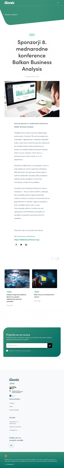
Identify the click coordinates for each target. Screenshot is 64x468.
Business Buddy (14, 410)
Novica (32, 35)
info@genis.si (13, 430)
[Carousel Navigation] (54, 259)
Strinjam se (9, 464)
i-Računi (11, 403)
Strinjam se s (20, 350)
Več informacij (52, 461)
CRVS (11, 406)
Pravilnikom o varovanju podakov (23, 350)
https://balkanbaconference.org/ (27, 239)
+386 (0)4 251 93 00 (15, 427)
